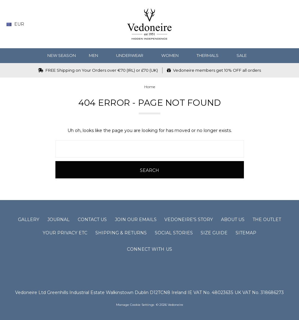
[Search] (241, 24)
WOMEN (172, 55)
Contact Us (92, 219)
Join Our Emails (136, 219)
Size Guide (214, 233)
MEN (96, 55)
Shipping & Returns (121, 233)
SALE (244, 55)
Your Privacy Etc (65, 233)
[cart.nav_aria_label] (288, 24)
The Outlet (267, 219)
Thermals (210, 55)
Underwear (132, 55)
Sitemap (246, 233)
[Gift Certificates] (265, 24)
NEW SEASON (61, 55)
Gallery (28, 219)
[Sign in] (277, 24)
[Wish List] (253, 24)
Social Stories (174, 233)
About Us (233, 219)
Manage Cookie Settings (135, 305)
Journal (58, 219)
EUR (17, 24)
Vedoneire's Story (188, 219)
